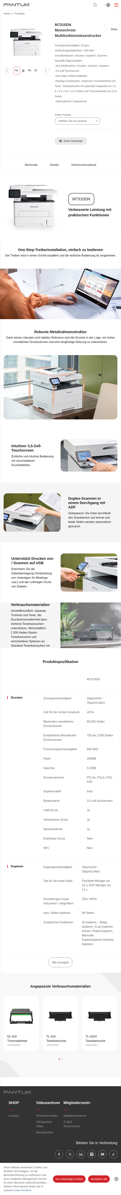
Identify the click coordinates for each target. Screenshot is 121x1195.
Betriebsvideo (45, 1132)
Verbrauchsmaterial (83, 164)
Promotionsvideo (47, 1115)
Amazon (14, 1115)
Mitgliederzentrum (79, 1103)
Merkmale (31, 164)
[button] (7, 71)
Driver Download (70, 140)
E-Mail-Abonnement (71, 1124)
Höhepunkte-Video (44, 1124)
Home (7, 13)
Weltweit (108, 5)
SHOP (14, 1103)
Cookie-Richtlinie (21, 1190)
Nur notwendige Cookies (69, 1179)
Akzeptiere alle (99, 1179)
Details (54, 164)
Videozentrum (48, 1103)
